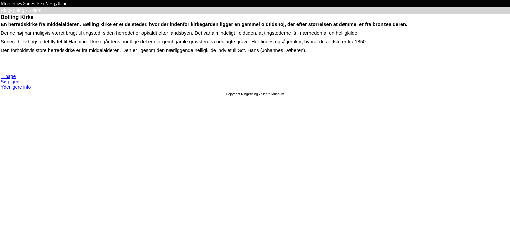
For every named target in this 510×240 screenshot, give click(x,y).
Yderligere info (16, 87)
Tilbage (8, 76)
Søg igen (10, 81)
